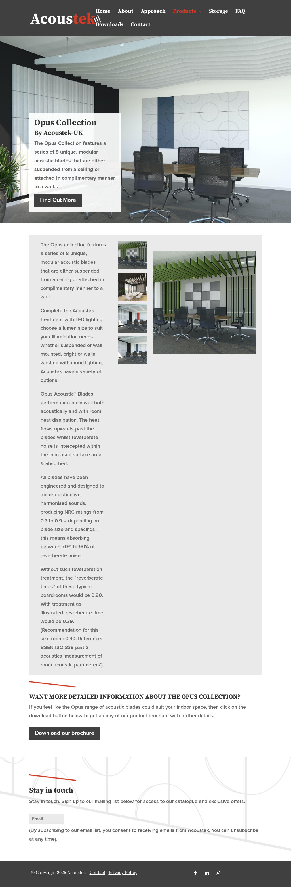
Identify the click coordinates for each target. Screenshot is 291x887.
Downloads (109, 25)
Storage (218, 11)
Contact (140, 25)
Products (184, 11)
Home (103, 11)
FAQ (240, 11)
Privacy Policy (123, 872)
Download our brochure (64, 733)
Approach (153, 11)
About (125, 11)
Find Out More (58, 200)
